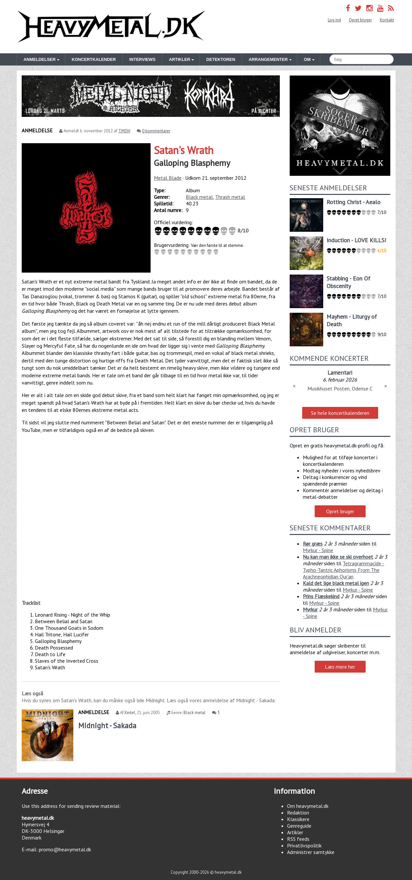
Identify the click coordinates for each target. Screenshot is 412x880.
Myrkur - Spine (318, 550)
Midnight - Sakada (107, 725)
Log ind (334, 20)
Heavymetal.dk (111, 26)
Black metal (199, 197)
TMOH (124, 131)
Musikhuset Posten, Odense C (340, 388)
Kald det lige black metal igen (336, 583)
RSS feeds (298, 839)
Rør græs (313, 543)
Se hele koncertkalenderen (340, 413)
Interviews (142, 59)
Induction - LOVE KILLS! (356, 240)
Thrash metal (230, 197)
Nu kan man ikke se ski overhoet (338, 556)
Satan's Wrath (183, 150)
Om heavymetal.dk (307, 806)
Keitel (130, 712)
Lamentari (339, 372)
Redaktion (298, 812)
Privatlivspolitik (304, 845)
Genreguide (299, 825)
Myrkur (310, 609)
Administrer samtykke (310, 852)
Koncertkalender (94, 59)
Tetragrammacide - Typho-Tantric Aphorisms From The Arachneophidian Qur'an (343, 570)
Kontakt (387, 20)
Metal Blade (168, 177)
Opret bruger (360, 20)
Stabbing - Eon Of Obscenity (348, 282)
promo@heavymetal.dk (65, 849)
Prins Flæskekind (321, 596)
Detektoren (220, 59)
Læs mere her (340, 666)
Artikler (295, 832)
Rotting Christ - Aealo (353, 202)
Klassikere (298, 819)
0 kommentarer (156, 131)
